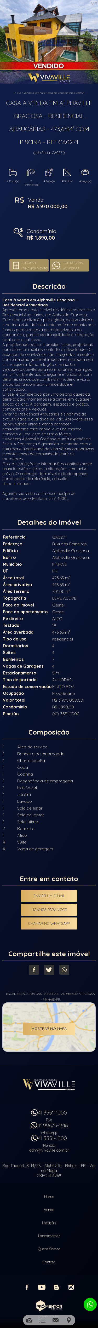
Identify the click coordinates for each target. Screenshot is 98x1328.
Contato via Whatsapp (73, 265)
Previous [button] (5, 42)
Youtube (42, 1287)
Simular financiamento (35, 265)
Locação (49, 1222)
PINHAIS (40, 93)
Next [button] (92, 42)
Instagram (71, 1287)
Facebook (34, 970)
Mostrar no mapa (49, 1028)
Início (17, 93)
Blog (56, 1287)
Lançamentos (49, 1235)
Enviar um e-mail (49, 895)
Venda (49, 1209)
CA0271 (80, 93)
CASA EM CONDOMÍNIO (60, 93)
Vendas (28, 93)
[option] (49, 42)
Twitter (49, 970)
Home (49, 1196)
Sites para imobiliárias (49, 1316)
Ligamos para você (49, 909)
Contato (49, 1262)
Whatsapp (64, 970)
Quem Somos (49, 1248)
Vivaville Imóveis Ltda (49, 1084)
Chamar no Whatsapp (49, 923)
